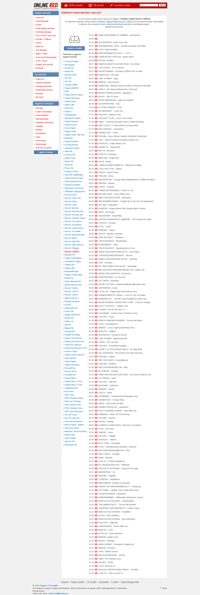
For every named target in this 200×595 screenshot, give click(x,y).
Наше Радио (70, 361)
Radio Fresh (70, 158)
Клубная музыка (43, 32)
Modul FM (69, 278)
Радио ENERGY (72, 88)
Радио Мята (70, 378)
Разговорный (42, 21)
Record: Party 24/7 (73, 198)
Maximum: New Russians (76, 431)
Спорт (39, 24)
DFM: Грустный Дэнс (74, 411)
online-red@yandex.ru (58, 593)
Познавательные (44, 86)
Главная (64, 582)
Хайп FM (68, 151)
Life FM (68, 325)
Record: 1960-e (71, 288)
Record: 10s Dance (73, 221)
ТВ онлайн (98, 5)
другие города (46, 152)
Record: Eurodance (73, 225)
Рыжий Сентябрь (72, 335)
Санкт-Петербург (44, 111)
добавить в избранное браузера (46, 8)
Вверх (164, 588)
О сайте (114, 582)
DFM (67, 91)
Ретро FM (69, 68)
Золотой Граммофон (74, 175)
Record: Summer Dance (75, 218)
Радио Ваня (70, 101)
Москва (39, 108)
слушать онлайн (74, 48)
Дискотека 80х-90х (73, 285)
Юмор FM (69, 71)
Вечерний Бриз (71, 271)
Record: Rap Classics (74, 245)
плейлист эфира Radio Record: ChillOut (115, 21)
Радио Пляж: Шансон (74, 355)
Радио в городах (44, 103)
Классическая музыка (46, 57)
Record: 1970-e (71, 291)
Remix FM (69, 161)
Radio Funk (70, 435)
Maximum (69, 138)
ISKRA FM (69, 318)
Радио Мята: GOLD (73, 381)
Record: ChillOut (72, 251)
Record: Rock (71, 371)
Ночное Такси (71, 351)
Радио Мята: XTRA (73, 385)
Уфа (38, 137)
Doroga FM (69, 331)
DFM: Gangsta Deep (74, 408)
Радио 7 (68, 111)
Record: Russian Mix (74, 215)
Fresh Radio (70, 128)
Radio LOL (69, 321)
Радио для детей (44, 64)
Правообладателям (130, 582)
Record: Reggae (72, 248)
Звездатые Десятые (74, 188)
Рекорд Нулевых (72, 301)
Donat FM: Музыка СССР (76, 348)
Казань (39, 129)
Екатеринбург (42, 119)
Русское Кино (71, 195)
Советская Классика (74, 178)
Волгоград (41, 140)
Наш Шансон (70, 358)
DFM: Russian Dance (74, 398)
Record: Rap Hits (72, 241)
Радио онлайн (76, 5)
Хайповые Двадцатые (75, 191)
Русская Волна (71, 145)
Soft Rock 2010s (72, 428)
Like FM (68, 81)
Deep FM (68, 165)
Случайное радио (122, 5)
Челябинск (41, 133)
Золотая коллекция (73, 421)
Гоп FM (68, 305)
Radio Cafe (69, 105)
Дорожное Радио (73, 118)
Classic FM (69, 441)
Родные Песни (71, 171)
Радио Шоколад (72, 98)
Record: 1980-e (71, 295)
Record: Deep (71, 201)
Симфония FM (71, 388)
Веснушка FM (71, 445)
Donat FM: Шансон (73, 345)
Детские (39, 97)
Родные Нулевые (72, 185)
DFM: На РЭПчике (73, 401)
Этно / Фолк (41, 61)
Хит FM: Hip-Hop (72, 418)
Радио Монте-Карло (74, 95)
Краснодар (41, 144)
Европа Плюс (71, 75)
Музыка (39, 93)
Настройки (104, 582)
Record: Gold (70, 205)
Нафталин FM (71, 308)
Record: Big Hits (72, 208)
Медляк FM (70, 255)
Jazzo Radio (70, 438)
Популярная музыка (45, 28)
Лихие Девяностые (73, 181)
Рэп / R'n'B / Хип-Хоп (46, 35)
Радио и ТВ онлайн (49, 585)
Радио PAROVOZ (73, 315)
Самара (39, 126)
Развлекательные (44, 90)
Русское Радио (71, 61)
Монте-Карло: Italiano (74, 425)
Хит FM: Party (71, 415)
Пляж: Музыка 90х (73, 281)
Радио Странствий (73, 275)
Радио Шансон (71, 121)
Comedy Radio (71, 85)
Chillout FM (69, 265)
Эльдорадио (71, 115)
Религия (39, 68)
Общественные (43, 82)
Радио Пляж (70, 131)
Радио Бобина (71, 141)
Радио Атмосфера (73, 258)
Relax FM (69, 108)
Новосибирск (42, 115)
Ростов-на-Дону (44, 148)
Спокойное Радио (73, 261)
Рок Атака (69, 391)
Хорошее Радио (72, 148)
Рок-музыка (41, 50)
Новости (40, 17)
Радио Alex (70, 268)
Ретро (39, 43)
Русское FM (70, 155)
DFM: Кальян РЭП (73, 405)
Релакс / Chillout (43, 39)
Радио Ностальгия (73, 338)
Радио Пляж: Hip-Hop (74, 135)
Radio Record (71, 125)
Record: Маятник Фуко (75, 235)
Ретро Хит (69, 168)
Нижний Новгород (44, 122)
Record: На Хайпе (73, 231)
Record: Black (71, 238)
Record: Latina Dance (74, 228)
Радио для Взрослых (74, 341)
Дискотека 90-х (72, 298)
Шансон (39, 46)
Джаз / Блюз (42, 53)
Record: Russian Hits (74, 211)
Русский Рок (70, 368)
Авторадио (70, 65)
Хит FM (68, 78)
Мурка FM (69, 328)
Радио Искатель (72, 365)
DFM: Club (69, 395)
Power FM (69, 311)
